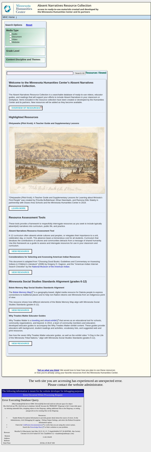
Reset (29, 25)
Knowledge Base (36, 427)
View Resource (20, 251)
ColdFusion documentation (32, 425)
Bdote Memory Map (22, 292)
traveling (36, 320)
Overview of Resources (26, 108)
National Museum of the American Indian (50, 266)
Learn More (18, 208)
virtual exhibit (50, 320)
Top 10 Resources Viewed (91, 72)
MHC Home (9, 17)
